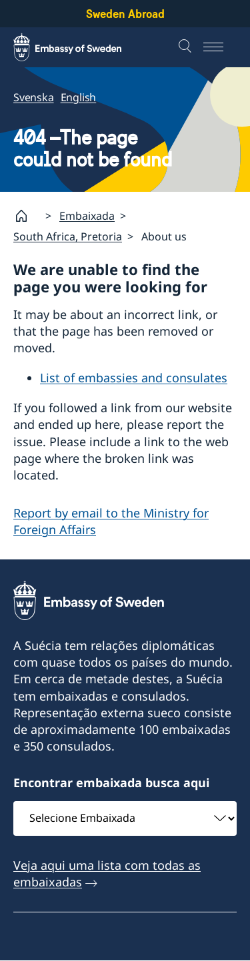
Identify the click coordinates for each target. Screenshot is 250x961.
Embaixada (87, 215)
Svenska (33, 97)
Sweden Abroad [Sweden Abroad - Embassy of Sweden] (125, 13)
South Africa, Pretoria (67, 236)
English (79, 97)
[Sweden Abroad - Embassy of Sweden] (80, 47)
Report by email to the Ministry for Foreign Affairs (111, 521)
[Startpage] (26, 215)
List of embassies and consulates (133, 378)
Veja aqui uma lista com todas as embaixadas (107, 873)
